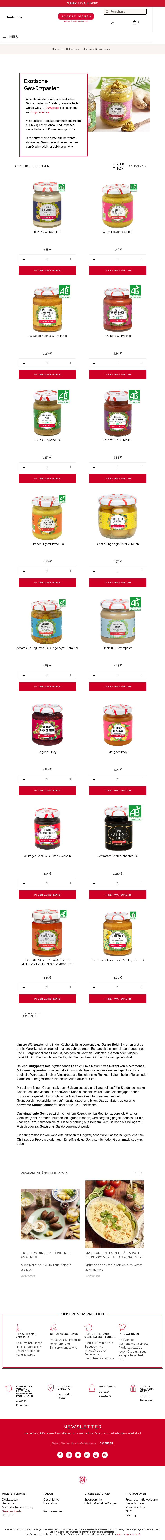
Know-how (50, 1503)
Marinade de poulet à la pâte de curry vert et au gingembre (114, 1255)
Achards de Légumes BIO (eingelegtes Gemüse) (47, 648)
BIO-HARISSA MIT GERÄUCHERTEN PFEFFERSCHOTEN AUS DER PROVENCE (47, 962)
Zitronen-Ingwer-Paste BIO (47, 544)
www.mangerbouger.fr (128, 1534)
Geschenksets (11, 1511)
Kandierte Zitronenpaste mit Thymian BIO (118, 960)
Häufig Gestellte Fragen (100, 1503)
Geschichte (51, 1499)
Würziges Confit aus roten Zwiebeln (47, 856)
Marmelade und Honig (17, 1507)
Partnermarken (53, 1511)
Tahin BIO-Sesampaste (118, 648)
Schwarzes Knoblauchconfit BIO (118, 856)
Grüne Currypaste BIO (47, 439)
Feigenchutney (40, 112)
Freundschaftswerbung (142, 1499)
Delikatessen (11, 1499)
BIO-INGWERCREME (47, 231)
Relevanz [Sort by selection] (138, 166)
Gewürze (8, 1503)
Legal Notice (135, 1503)
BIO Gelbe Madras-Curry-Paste (47, 335)
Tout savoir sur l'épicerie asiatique (45, 1255)
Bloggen (8, 1515)
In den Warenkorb (47, 270)
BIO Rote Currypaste (118, 335)
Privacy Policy (135, 1507)
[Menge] (47, 259)
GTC (129, 1511)
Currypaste (53, 107)
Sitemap (131, 1515)
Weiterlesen (28, 1276)
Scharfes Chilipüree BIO (118, 439)
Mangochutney (117, 752)
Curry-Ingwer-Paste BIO (118, 231)
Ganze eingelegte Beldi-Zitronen (118, 544)
